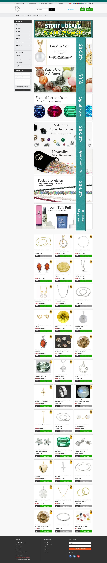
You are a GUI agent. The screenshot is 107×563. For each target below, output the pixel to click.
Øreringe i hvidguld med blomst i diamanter (81, 450)
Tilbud (23, 15)
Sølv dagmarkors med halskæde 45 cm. (61, 375)
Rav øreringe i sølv (40, 274)
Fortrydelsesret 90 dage (49, 544)
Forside (17, 15)
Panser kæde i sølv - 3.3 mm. (82, 475)
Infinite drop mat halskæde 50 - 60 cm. (63, 501)
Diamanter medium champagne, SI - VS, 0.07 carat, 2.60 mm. (43, 526)
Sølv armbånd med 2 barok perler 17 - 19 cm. (82, 250)
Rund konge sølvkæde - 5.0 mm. (83, 299)
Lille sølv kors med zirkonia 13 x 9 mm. (62, 475)
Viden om (29, 15)
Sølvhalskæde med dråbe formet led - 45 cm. (62, 300)
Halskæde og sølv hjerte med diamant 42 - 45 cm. (83, 275)
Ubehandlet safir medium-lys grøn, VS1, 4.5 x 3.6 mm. (43, 375)
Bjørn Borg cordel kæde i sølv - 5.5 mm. (62, 425)
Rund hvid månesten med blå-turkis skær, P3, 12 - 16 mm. (83, 400)
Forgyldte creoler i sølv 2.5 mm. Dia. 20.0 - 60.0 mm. (83, 501)
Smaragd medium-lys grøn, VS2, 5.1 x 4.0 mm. (63, 450)
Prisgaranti (46, 549)
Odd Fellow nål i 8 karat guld (43, 425)
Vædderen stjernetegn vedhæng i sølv (81, 325)
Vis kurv (82, 9)
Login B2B (46, 553)
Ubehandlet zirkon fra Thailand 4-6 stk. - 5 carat (62, 350)
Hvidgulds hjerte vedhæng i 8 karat (83, 375)
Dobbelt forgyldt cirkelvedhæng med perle (62, 250)
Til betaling (89, 9)
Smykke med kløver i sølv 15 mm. (42, 501)
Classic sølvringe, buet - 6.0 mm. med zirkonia (62, 400)
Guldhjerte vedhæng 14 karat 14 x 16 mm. (43, 475)
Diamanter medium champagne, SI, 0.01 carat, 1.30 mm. (83, 350)
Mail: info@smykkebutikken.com (23, 559)
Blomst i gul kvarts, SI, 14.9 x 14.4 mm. (62, 275)
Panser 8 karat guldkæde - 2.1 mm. (43, 250)
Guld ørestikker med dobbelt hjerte (43, 325)
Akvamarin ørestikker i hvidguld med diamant (41, 450)
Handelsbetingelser (38, 15)
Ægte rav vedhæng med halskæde (41, 350)
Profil (46, 15)
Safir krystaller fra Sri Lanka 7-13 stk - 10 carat (81, 526)
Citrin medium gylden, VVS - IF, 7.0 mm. (63, 325)
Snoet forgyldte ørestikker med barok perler (43, 300)
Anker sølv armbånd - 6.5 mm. (62, 525)
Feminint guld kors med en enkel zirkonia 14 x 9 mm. (42, 400)
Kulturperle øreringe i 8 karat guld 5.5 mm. (82, 425)
